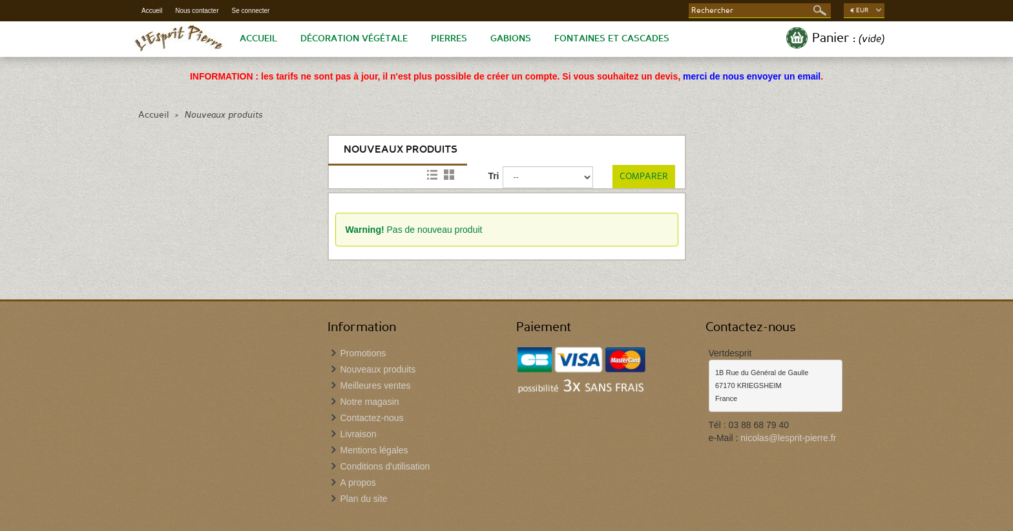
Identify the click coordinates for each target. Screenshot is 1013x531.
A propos (358, 482)
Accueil (151, 10)
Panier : (848, 38)
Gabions (510, 38)
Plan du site (364, 498)
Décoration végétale (354, 38)
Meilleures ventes (375, 385)
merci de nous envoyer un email (751, 76)
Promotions (363, 353)
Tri (493, 176)
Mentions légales (374, 450)
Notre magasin (369, 401)
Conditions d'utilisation (385, 466)
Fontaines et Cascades (611, 38)
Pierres (449, 38)
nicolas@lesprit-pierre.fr (788, 438)
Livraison (358, 434)
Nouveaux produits (378, 369)
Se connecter (251, 10)
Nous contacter (196, 10)
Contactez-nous (372, 418)
